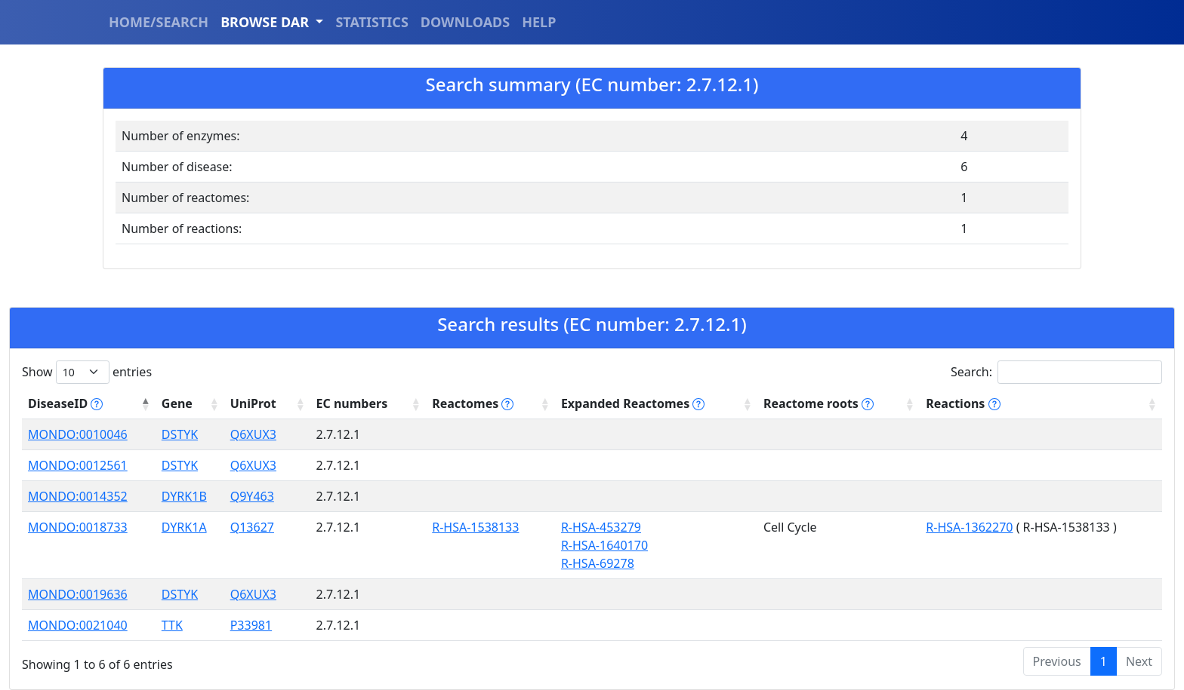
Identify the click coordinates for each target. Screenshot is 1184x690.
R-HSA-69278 (597, 563)
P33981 (251, 625)
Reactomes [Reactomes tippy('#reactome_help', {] (472, 403)
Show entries (87, 372)
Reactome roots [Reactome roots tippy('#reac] (818, 403)
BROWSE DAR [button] (266, 22)
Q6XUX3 (253, 434)
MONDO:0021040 (78, 625)
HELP (539, 22)
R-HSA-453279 (601, 527)
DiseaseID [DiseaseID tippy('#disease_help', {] (65, 403)
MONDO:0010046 (78, 434)
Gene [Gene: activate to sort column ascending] (177, 403)
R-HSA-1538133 (475, 527)
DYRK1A (184, 527)
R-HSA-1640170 (604, 545)
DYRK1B (184, 496)
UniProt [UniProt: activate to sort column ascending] (253, 403)
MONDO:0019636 (78, 594)
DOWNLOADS (465, 22)
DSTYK (180, 434)
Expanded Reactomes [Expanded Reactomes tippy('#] (633, 403)
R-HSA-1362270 (969, 527)
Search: (1056, 372)
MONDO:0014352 (78, 496)
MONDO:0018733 (78, 527)
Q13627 (252, 527)
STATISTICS (371, 22)
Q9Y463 (252, 496)
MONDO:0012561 (78, 465)
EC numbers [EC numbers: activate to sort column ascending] (352, 403)
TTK (172, 625)
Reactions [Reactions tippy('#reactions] (963, 403)
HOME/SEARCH (158, 22)
